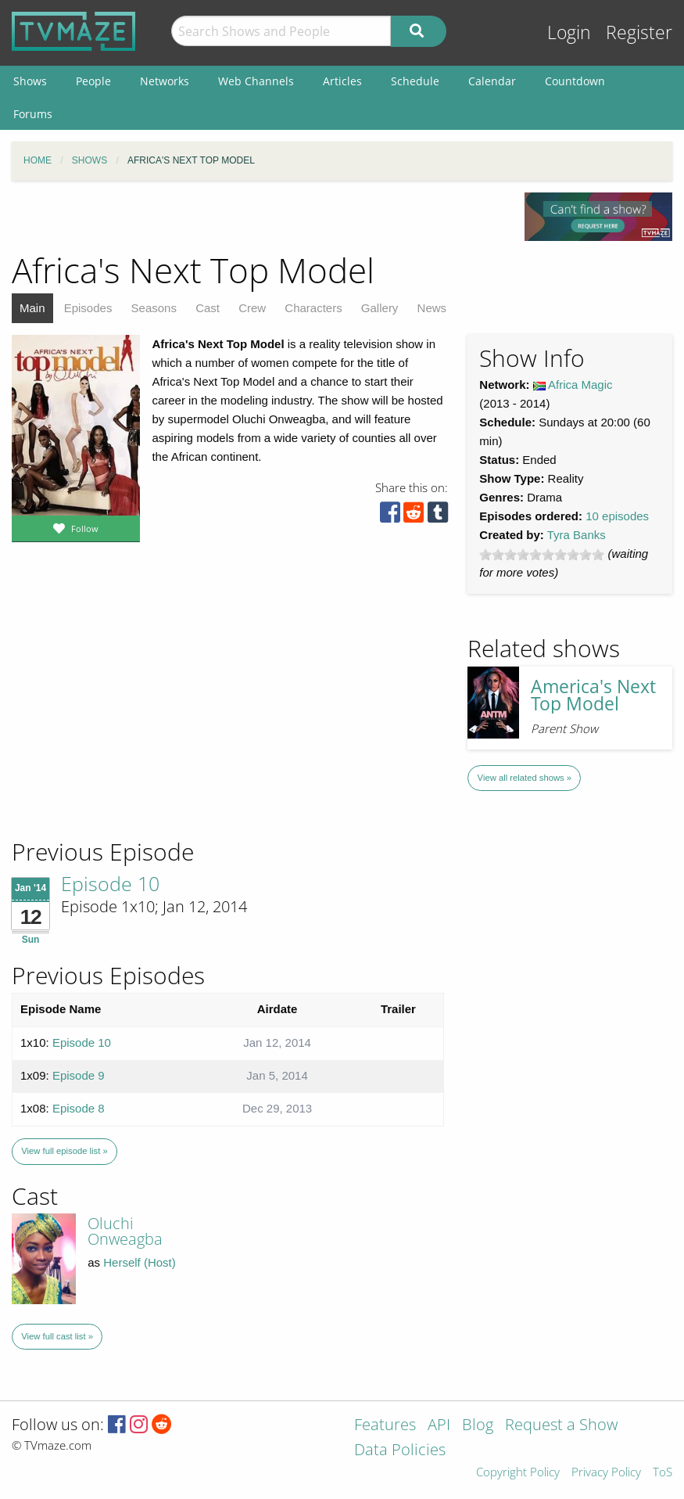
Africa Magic (580, 384)
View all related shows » (524, 777)
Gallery (380, 308)
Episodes (88, 308)
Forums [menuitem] (32, 113)
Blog (477, 1426)
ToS (662, 1472)
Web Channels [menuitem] (256, 81)
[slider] (541, 554)
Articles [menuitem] (342, 81)
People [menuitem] (93, 81)
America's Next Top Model (593, 695)
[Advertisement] (125, 731)
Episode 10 (110, 883)
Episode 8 (78, 1108)
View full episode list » (64, 1151)
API (439, 1426)
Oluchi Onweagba (125, 1231)
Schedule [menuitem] (415, 81)
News (432, 308)
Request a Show (561, 1426)
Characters (313, 308)
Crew (252, 308)
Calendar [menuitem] (492, 81)
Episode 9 (78, 1075)
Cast (207, 308)
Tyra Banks (576, 534)
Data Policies (400, 1451)
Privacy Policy (606, 1472)
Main (32, 308)
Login (569, 32)
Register (639, 32)
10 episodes (617, 516)
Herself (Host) (139, 1262)
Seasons (154, 308)
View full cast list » (57, 1336)
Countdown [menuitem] (575, 81)
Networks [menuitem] (164, 81)
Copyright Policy (518, 1472)
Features (385, 1426)
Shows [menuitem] (30, 81)
